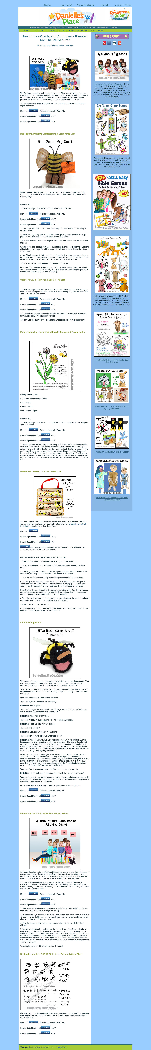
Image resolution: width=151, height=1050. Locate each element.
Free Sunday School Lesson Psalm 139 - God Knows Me (112, 361)
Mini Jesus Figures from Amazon (108, 84)
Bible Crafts (82, 30)
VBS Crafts (40, 30)
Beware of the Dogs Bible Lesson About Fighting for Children (112, 407)
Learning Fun (54, 30)
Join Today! (66, 5)
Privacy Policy (61, 1047)
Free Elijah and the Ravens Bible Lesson (112, 452)
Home (25, 30)
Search (47, 5)
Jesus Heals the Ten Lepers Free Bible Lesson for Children (112, 499)
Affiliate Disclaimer (85, 5)
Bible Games (97, 30)
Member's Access (123, 5)
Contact (104, 5)
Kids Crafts (68, 30)
